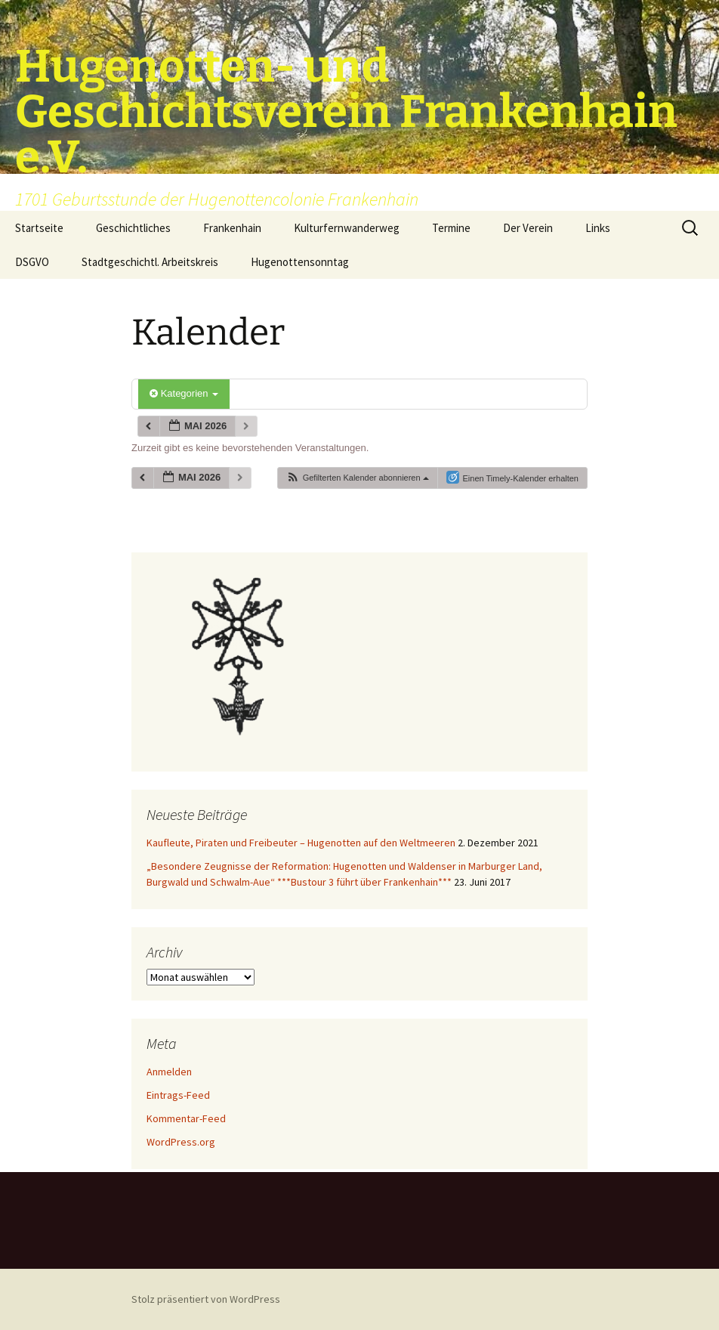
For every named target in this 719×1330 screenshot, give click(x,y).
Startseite (39, 228)
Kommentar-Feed (186, 1118)
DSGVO (32, 262)
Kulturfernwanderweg (347, 228)
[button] (357, 478)
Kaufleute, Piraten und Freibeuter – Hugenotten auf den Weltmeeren (301, 842)
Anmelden (169, 1071)
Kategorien (184, 393)
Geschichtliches (133, 228)
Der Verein (528, 228)
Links (597, 228)
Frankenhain (232, 228)
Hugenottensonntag (300, 262)
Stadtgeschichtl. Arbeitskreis (150, 262)
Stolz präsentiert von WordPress (205, 1299)
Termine (451, 228)
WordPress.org (181, 1142)
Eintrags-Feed (178, 1095)
